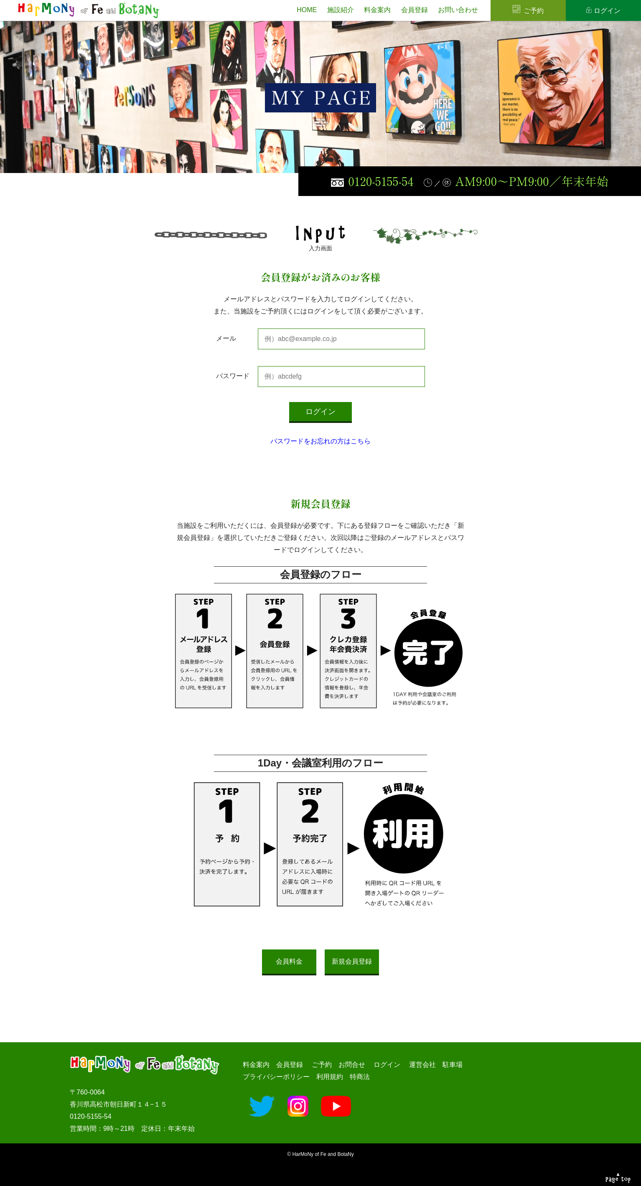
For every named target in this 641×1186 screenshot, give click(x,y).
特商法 (360, 1076)
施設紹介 (340, 9)
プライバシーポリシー (276, 1076)
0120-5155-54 (380, 181)
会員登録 (414, 9)
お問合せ (351, 1064)
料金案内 (377, 9)
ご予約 (534, 10)
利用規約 (329, 1076)
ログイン (607, 10)
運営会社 (422, 1064)
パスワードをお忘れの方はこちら (320, 441)
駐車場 (453, 1064)
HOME (307, 9)
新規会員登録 (352, 961)
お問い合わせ (458, 9)
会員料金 (289, 961)
